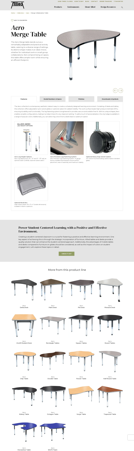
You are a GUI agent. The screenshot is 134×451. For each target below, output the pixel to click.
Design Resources (108, 7)
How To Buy (79, 1)
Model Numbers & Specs (53, 99)
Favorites (118, 1)
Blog (87, 1)
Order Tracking (106, 1)
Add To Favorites (19, 20)
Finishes (81, 99)
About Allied (90, 7)
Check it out (67, 254)
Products (58, 7)
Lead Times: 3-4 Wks (65, 1)
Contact (94, 1)
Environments (73, 7)
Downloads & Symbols (110, 99)
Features (24, 99)
